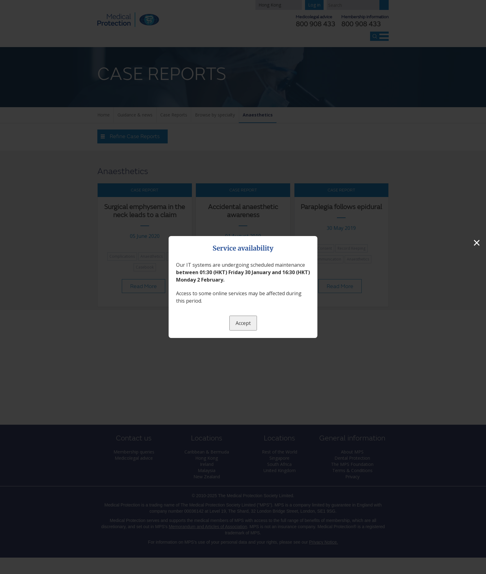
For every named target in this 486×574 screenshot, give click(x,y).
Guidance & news (134, 115)
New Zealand (206, 477)
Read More (143, 286)
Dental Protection (352, 458)
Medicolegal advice (134, 458)
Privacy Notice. (323, 542)
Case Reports (173, 115)
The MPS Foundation (352, 464)
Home (103, 115)
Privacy (352, 477)
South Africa (279, 464)
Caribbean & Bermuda (206, 452)
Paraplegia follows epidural (341, 207)
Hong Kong (269, 5)
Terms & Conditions (352, 470)
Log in (314, 5)
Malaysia (206, 470)
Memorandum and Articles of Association (208, 526)
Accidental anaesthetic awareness (243, 211)
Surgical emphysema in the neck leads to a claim (144, 211)
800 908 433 (361, 24)
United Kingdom (279, 470)
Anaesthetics (258, 115)
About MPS (352, 452)
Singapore (279, 458)
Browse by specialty (215, 115)
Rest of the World (279, 452)
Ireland (207, 464)
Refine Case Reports (135, 136)
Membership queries (133, 452)
